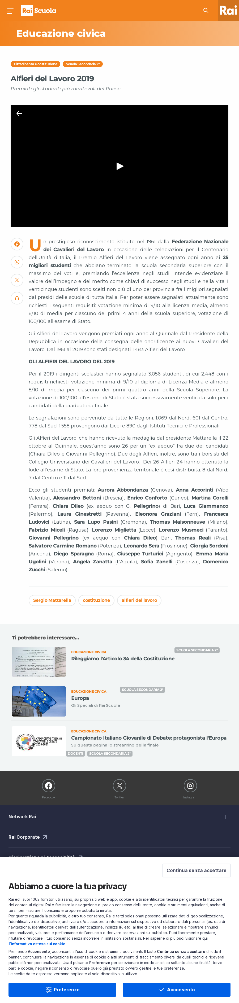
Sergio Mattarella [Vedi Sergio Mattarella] (52, 600)
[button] (197, 870)
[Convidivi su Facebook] (17, 246)
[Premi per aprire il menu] (10, 10)
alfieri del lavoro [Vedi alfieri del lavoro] (139, 600)
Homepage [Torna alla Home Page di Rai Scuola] (38, 10)
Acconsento (181, 989)
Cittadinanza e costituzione (35, 64)
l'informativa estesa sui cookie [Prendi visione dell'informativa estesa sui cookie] (37, 944)
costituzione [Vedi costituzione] (96, 600)
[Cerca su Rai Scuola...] (207, 10)
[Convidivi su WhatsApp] (17, 264)
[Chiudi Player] (19, 114)
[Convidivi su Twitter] (17, 282)
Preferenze (67, 989)
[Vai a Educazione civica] (66, 34)
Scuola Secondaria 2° (83, 64)
